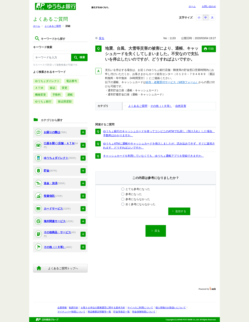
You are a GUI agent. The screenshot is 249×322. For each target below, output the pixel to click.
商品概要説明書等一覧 (99, 311)
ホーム (192, 6)
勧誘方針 (73, 307)
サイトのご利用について (140, 307)
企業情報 (62, 307)
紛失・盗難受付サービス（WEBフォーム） (172, 82)
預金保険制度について (143, 311)
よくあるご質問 (53, 26)
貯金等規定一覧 (121, 311)
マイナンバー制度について (71, 311)
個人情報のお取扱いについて (170, 307)
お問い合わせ (209, 6)
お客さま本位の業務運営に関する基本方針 (103, 307)
